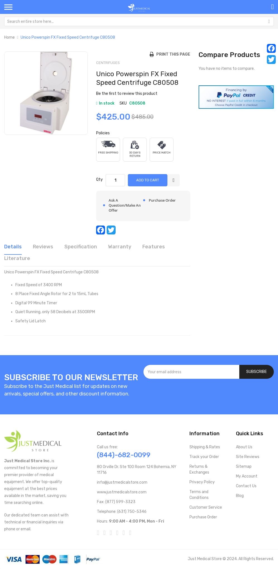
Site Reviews (247, 456)
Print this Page (172, 54)
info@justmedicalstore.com (122, 482)
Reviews (43, 246)
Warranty (119, 246)
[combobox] (139, 21)
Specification (80, 246)
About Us (244, 447)
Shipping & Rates (204, 447)
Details (13, 246)
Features (153, 246)
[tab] (13, 248)
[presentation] (208, 394)
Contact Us (246, 486)
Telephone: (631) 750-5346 (122, 511)
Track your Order (204, 456)
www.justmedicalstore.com (122, 492)
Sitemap (244, 466)
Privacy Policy (202, 482)
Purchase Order (203, 517)
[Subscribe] (256, 372)
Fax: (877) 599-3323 (116, 501)
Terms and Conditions (199, 494)
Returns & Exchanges (199, 469)
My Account (246, 476)
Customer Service (205, 507)
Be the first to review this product (126, 93)
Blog (240, 495)
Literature (17, 258)
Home (9, 37)
